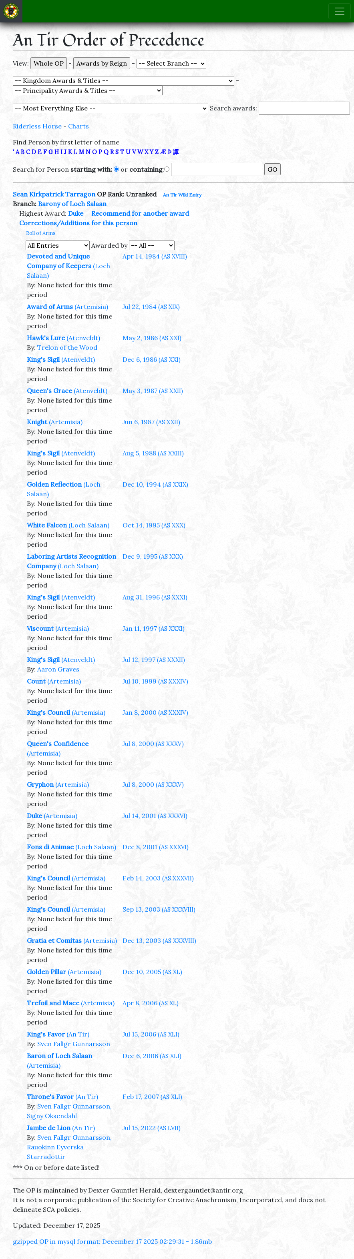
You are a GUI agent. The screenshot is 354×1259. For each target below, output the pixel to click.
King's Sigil (43, 359)
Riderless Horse (37, 126)
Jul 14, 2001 (155, 816)
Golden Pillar (46, 972)
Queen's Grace (49, 391)
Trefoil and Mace (53, 1003)
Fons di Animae (50, 847)
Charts (78, 126)
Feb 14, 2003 (158, 878)
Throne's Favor (50, 1097)
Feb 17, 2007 (152, 1097)
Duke (75, 213)
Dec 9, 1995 (153, 556)
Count (36, 681)
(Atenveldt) (83, 338)
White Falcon (47, 525)
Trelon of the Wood (67, 347)
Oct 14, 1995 (154, 525)
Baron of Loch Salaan (59, 1056)
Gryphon (40, 784)
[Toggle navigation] (339, 11)
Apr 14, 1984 (155, 256)
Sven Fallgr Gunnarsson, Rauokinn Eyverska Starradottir (69, 1147)
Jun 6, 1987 (151, 422)
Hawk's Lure (46, 338)
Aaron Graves (58, 669)
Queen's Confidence (57, 744)
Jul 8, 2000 (153, 744)
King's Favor (46, 1034)
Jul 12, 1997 (154, 660)
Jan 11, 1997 (154, 628)
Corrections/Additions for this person (78, 223)
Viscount (40, 628)
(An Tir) (77, 1034)
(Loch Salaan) (88, 525)
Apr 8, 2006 (151, 1003)
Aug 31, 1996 (155, 597)
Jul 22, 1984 (151, 307)
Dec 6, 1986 (152, 359)
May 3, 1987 (153, 391)
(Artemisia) (91, 307)
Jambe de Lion (48, 1128)
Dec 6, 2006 (152, 1056)
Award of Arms (50, 307)
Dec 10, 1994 (155, 484)
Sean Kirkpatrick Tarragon (54, 194)
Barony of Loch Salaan (72, 204)
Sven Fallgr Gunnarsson (73, 1044)
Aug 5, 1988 (153, 453)
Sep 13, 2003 (159, 909)
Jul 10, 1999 (155, 681)
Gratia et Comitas (54, 940)
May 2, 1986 (152, 338)
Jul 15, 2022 (152, 1128)
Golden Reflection (54, 484)
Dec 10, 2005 (152, 972)
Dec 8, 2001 (156, 847)
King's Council (48, 712)
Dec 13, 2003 (159, 940)
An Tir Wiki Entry (182, 195)
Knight (37, 422)
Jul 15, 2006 (151, 1034)
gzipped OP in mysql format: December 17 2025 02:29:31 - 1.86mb (112, 1241)
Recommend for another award (140, 213)
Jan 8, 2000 (155, 712)
